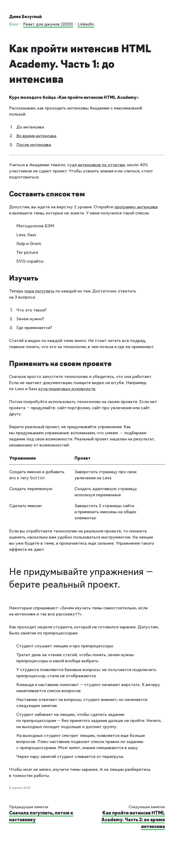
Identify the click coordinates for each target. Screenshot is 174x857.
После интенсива (33, 145)
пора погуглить (39, 291)
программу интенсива (136, 207)
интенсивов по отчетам (101, 165)
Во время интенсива (36, 136)
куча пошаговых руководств (67, 389)
